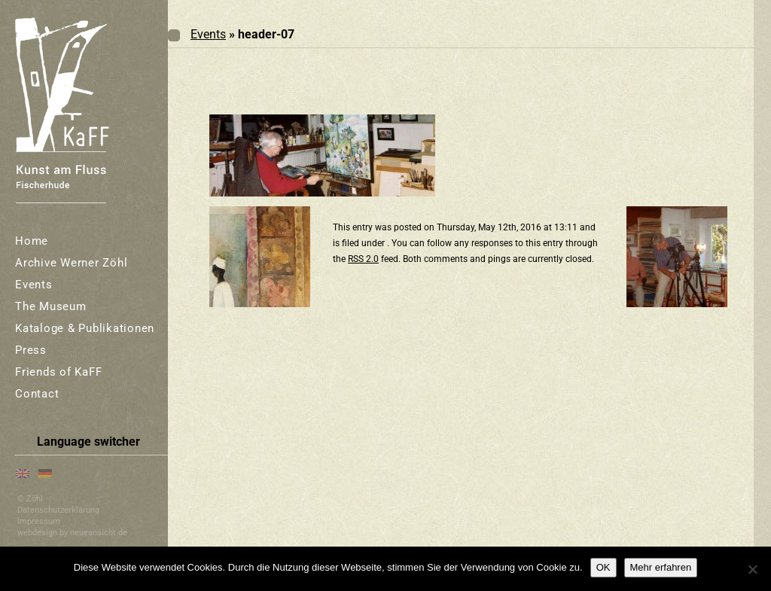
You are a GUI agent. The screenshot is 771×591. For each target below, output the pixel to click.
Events (34, 284)
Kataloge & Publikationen (84, 328)
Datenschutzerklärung (58, 510)
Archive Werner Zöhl (71, 263)
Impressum (38, 521)
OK (603, 567)
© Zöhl (30, 499)
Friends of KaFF (58, 372)
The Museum (51, 306)
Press (31, 350)
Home (31, 241)
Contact (37, 394)
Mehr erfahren (661, 567)
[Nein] (752, 569)
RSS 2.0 (363, 259)
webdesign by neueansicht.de (72, 533)
